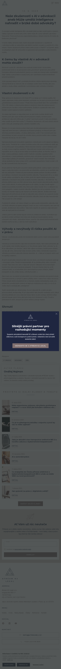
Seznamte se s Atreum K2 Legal (30, 346)
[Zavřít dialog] (56, 314)
